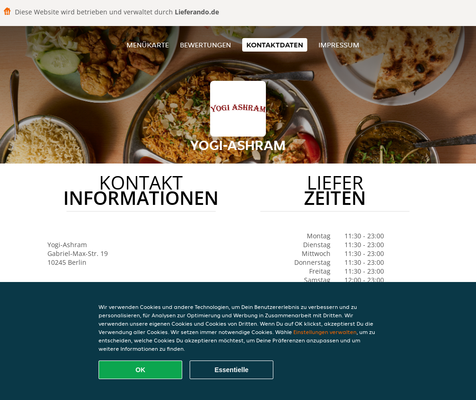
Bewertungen (205, 45)
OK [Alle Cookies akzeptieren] (140, 370)
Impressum (338, 45)
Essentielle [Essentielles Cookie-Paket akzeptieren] (231, 370)
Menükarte (147, 45)
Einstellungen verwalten (325, 331)
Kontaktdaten (274, 45)
